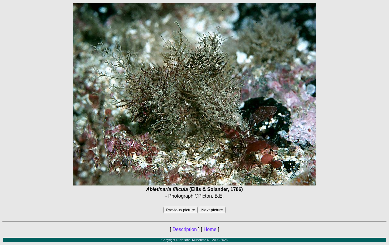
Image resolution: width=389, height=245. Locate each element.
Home (210, 229)
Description (185, 229)
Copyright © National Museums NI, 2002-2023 (194, 240)
